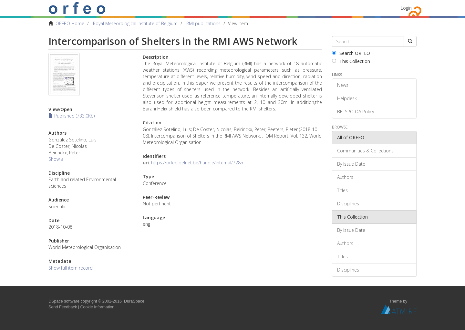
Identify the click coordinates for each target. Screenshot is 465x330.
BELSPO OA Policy (355, 111)
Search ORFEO (351, 53)
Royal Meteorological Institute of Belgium (135, 23)
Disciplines (348, 204)
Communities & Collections (365, 151)
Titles (342, 190)
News (342, 85)
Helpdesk (347, 98)
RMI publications (203, 23)
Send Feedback (62, 307)
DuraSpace (134, 301)
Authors (345, 177)
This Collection (351, 61)
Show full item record (70, 268)
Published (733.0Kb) (71, 116)
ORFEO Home (70, 23)
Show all (57, 159)
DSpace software (63, 301)
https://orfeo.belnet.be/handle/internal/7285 (197, 163)
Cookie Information (97, 307)
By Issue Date (351, 164)
